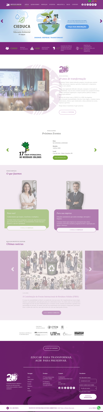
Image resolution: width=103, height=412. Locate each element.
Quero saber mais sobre (86, 385)
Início (27, 4)
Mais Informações (60, 157)
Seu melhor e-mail (85, 377)
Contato (75, 4)
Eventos (52, 4)
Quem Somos (35, 4)
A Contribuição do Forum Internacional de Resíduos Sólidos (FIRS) (51, 296)
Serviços (44, 4)
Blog (68, 4)
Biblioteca (61, 4)
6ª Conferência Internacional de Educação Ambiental (47, 383)
